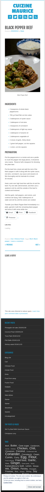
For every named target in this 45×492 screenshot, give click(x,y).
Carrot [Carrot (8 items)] (7, 449)
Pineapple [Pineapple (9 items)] (32, 469)
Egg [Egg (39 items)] (23, 457)
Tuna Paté (8, 336)
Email (30, 17)
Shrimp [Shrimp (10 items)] (28, 471)
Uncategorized (10, 416)
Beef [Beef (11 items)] (7, 446)
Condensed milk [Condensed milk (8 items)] (32, 451)
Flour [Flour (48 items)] (32, 457)
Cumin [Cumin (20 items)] (8, 457)
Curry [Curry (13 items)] (16, 457)
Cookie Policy (7, 482)
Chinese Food (19, 239)
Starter (7, 399)
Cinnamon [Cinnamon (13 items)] (9, 451)
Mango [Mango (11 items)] (36, 466)
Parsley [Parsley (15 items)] (24, 469)
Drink (7, 374)
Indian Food (9, 391)
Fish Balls (8, 340)
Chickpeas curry (10, 433)
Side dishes (9, 395)
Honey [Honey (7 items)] (32, 463)
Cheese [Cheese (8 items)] (13, 449)
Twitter (15, 17)
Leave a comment (17, 241)
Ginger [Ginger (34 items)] (15, 463)
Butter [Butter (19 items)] (14, 445)
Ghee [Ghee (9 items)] (7, 463)
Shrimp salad (9, 344)
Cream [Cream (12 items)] (36, 454)
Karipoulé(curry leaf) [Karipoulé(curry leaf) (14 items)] (14, 466)
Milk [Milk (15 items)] (7, 469)
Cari (12, 239)
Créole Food (9, 370)
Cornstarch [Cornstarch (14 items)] (27, 454)
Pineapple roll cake (11, 328)
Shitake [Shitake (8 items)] (22, 471)
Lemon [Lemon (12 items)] (28, 466)
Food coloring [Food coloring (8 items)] (9, 460)
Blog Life (8, 358)
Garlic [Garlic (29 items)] (32, 460)
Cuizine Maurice (22, 8)
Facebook (10, 17)
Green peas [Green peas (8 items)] (25, 463)
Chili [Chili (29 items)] (32, 448)
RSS (25, 17)
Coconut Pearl (10, 332)
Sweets (7, 412)
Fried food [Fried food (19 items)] (20, 460)
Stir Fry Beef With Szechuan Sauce (17, 429)
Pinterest (20, 17)
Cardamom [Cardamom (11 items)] (35, 446)
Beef (31, 239)
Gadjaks (8, 387)
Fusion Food (9, 383)
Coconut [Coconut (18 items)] (20, 451)
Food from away (10, 378)
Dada (22, 31)
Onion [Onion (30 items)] (15, 468)
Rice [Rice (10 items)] (16, 471)
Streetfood (8, 408)
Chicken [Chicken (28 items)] (22, 448)
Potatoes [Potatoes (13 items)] (9, 471)
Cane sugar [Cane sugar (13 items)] (24, 446)
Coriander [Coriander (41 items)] (12, 454)
